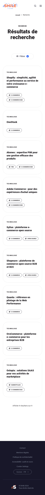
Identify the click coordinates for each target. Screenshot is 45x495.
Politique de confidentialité (22, 457)
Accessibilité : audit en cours (22, 462)
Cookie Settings (22, 466)
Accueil (17, 15)
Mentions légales (22, 453)
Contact (23, 448)
